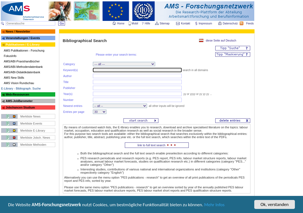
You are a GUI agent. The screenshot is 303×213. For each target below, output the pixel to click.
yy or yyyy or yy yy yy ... (197, 94)
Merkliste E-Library (32, 130)
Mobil (135, 23)
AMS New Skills (14, 77)
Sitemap (165, 23)
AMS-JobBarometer (19, 101)
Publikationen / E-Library (23, 44)
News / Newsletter (18, 31)
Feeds (250, 23)
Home (121, 23)
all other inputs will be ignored (166, 105)
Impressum (206, 23)
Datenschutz (231, 23)
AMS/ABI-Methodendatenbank (23, 66)
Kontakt (185, 23)
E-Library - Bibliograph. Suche (21, 88)
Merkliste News (30, 116)
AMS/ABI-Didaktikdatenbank (22, 72)
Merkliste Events (31, 123)
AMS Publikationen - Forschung (24, 50)
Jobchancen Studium (20, 107)
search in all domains (195, 70)
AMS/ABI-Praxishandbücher (22, 61)
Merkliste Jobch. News (35, 137)
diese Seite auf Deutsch (221, 40)
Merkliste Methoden (33, 144)
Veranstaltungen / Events (23, 38)
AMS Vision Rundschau (19, 83)
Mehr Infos (214, 206)
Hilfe (147, 23)
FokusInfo (10, 56)
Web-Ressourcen (17, 94)
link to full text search (157, 145)
